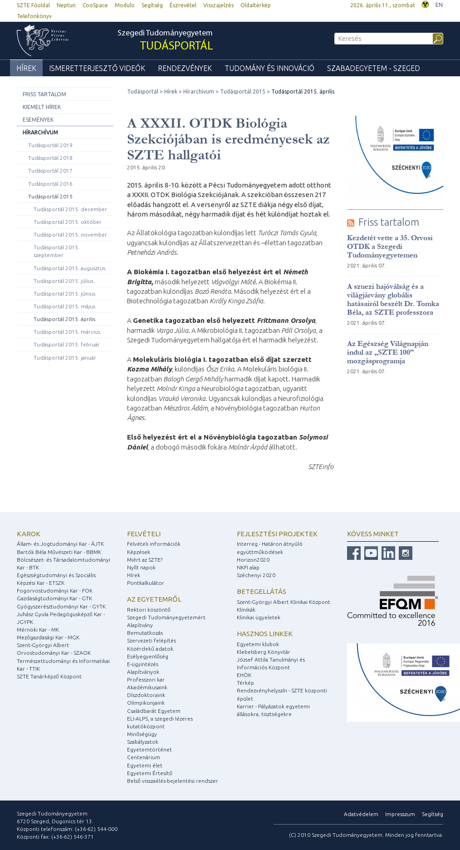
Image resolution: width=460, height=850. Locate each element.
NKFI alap (248, 567)
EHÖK (244, 675)
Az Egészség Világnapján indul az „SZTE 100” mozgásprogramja (387, 352)
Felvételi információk (154, 544)
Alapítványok (143, 672)
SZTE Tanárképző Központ (49, 676)
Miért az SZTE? (144, 560)
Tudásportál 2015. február (67, 344)
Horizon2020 (253, 560)
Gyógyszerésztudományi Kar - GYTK (61, 606)
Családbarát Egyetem (154, 711)
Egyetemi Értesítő (149, 773)
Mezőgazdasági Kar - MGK (48, 637)
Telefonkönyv (34, 16)
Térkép (245, 683)
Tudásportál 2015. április (64, 319)
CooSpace (95, 5)
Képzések (138, 552)
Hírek (26, 68)
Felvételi (144, 534)
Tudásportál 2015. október (68, 222)
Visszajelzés (218, 5)
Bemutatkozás (145, 633)
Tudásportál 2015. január (65, 358)
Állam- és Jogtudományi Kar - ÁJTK (60, 544)
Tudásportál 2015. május (64, 306)
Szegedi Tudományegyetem (165, 41)
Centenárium (143, 757)
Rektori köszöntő (149, 610)
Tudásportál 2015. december (70, 209)
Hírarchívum (40, 132)
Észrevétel (183, 5)
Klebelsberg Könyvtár (263, 652)
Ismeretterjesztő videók (97, 68)
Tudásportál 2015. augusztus (69, 268)
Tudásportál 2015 (50, 196)
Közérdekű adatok (150, 649)
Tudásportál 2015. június (64, 294)
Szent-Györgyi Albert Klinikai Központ (283, 602)
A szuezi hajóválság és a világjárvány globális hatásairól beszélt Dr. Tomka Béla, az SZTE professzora (393, 299)
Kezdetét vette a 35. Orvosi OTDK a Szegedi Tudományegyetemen (390, 246)
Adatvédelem (361, 814)
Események (38, 120)
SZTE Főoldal (33, 5)
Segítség (152, 5)
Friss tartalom (44, 94)
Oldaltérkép (255, 5)
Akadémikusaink (147, 687)
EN (439, 5)
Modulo (125, 5)
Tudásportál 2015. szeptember (56, 251)
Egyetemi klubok (258, 644)
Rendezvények (185, 68)
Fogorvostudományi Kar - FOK (55, 590)
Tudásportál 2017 (50, 170)
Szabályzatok (142, 742)
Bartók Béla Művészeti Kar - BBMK (59, 552)
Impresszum (400, 814)
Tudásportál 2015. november (70, 234)
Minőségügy (142, 734)
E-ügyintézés (142, 664)
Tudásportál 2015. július (63, 281)
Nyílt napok (141, 567)
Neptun (66, 5)
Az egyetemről (154, 599)
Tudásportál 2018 (50, 158)
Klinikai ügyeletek (258, 617)
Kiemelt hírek (42, 107)
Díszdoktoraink (146, 695)
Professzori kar (146, 679)
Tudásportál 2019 (50, 145)
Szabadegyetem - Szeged (373, 68)
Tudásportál (142, 91)
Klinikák (246, 610)
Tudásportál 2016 (50, 184)
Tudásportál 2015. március (67, 332)
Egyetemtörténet (149, 749)
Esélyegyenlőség (147, 656)
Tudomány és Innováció (269, 68)
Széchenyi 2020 (256, 575)
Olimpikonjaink (146, 703)
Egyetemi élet (144, 765)
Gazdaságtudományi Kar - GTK (54, 598)
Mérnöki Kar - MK (38, 630)
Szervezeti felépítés (151, 640)
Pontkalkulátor (145, 583)
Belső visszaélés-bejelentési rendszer (172, 781)
